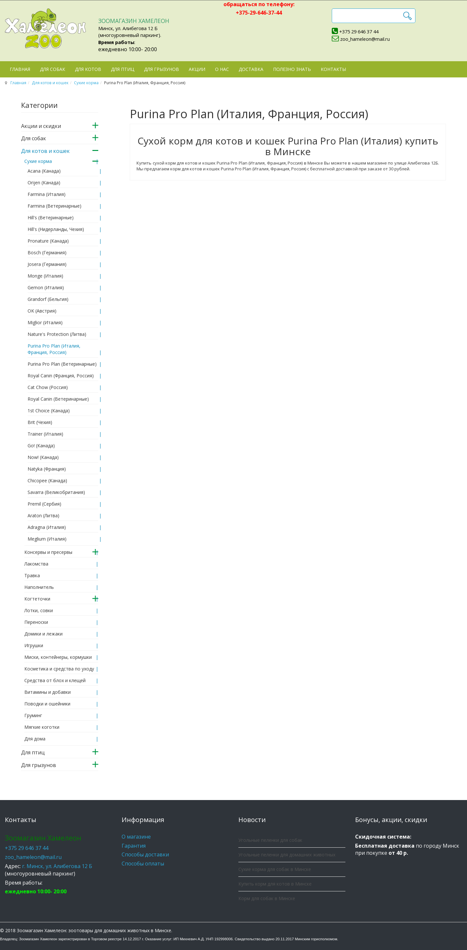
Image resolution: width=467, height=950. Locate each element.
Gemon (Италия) (46, 287)
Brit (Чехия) (40, 422)
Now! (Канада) (43, 457)
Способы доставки (145, 854)
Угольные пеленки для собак (270, 840)
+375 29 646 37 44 (358, 31)
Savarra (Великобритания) (56, 492)
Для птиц (122, 69)
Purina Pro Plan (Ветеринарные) (62, 364)
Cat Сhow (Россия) (48, 387)
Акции (197, 69)
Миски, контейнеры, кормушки (58, 657)
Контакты (333, 69)
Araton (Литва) (43, 515)
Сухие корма (86, 82)
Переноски (36, 622)
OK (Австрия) (42, 311)
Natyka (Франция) (47, 469)
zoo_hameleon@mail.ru (365, 39)
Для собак (52, 69)
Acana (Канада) (44, 171)
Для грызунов (161, 69)
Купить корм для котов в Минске (275, 884)
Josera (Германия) (47, 264)
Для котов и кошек (50, 82)
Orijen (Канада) (44, 182)
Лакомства (36, 564)
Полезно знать (292, 69)
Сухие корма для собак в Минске (274, 869)
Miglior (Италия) (45, 322)
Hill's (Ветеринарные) (51, 217)
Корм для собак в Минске (266, 898)
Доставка (251, 69)
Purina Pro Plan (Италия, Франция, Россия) (54, 349)
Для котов (88, 69)
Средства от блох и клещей (55, 680)
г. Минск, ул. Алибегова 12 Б (57, 866)
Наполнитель (39, 587)
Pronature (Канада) (48, 241)
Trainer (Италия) (45, 434)
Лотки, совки (38, 610)
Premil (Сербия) (44, 504)
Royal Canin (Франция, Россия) (61, 375)
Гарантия (134, 845)
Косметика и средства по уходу (59, 669)
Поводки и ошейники (47, 704)
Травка (32, 575)
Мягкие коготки (41, 727)
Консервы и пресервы (48, 552)
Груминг (33, 715)
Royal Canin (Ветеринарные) (58, 399)
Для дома (34, 739)
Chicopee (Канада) (47, 480)
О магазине (136, 836)
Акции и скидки (41, 126)
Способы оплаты (143, 863)
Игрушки (33, 645)
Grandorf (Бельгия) (48, 299)
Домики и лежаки (43, 634)
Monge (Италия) (45, 276)
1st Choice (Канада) (49, 410)
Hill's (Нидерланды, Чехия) (56, 229)
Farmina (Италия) (47, 194)
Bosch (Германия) (47, 252)
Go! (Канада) (41, 445)
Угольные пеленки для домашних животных (286, 855)
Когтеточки (37, 599)
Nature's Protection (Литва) (57, 334)
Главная (20, 69)
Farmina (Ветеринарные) (54, 206)
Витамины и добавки (47, 692)
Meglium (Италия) (47, 539)
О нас (222, 69)
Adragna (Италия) (47, 527)
